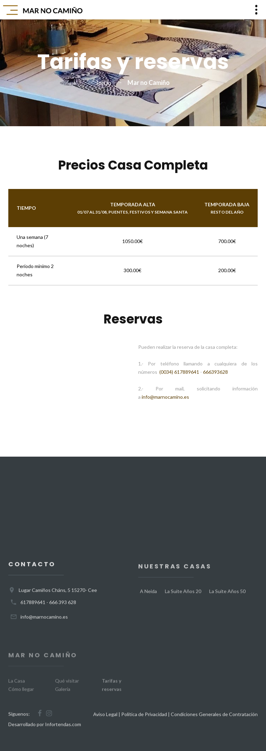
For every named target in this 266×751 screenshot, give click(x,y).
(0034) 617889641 (179, 372)
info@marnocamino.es (165, 397)
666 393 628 (62, 607)
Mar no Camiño (148, 82)
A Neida (148, 598)
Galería (62, 695)
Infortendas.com (63, 729)
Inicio (103, 82)
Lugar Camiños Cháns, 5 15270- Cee (58, 594)
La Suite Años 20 (183, 598)
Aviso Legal (105, 719)
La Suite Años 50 (227, 598)
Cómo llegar (21, 695)
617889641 (32, 607)
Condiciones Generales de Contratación (214, 719)
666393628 (215, 372)
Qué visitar (67, 687)
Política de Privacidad (144, 719)
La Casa (16, 687)
